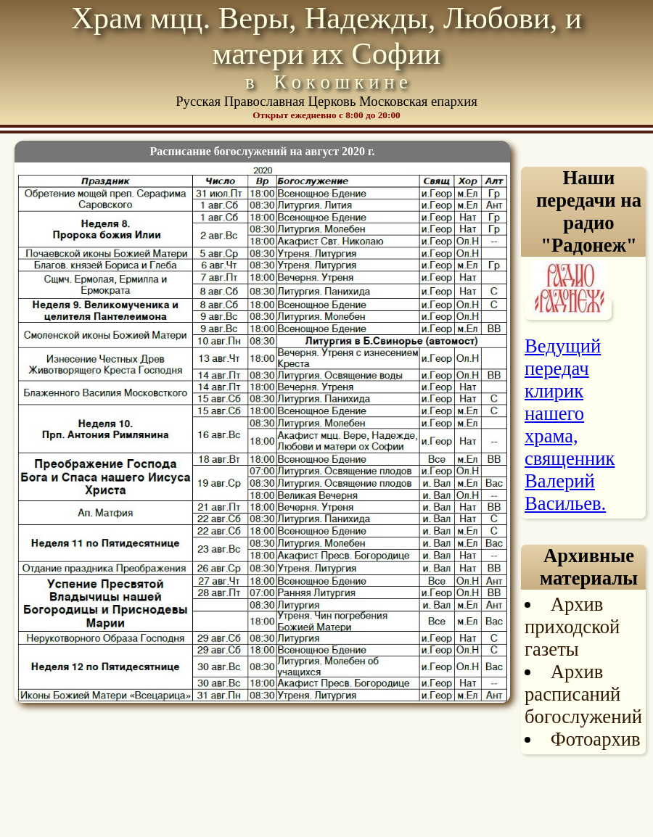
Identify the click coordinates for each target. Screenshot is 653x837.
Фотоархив (596, 739)
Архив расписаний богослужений (583, 694)
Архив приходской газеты (572, 626)
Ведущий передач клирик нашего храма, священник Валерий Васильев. (570, 424)
